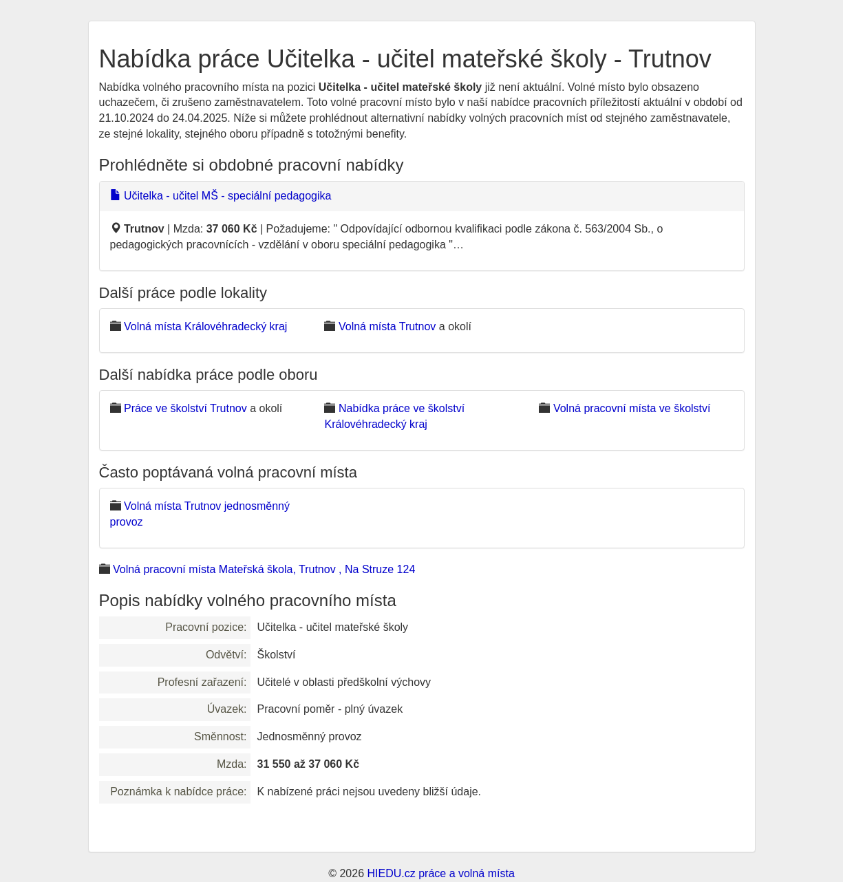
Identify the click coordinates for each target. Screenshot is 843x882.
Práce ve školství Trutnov (185, 408)
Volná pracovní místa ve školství (632, 408)
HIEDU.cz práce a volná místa (440, 873)
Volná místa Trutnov (387, 326)
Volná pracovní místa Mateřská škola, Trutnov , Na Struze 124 (264, 569)
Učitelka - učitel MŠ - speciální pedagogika (221, 196)
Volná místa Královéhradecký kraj (205, 326)
